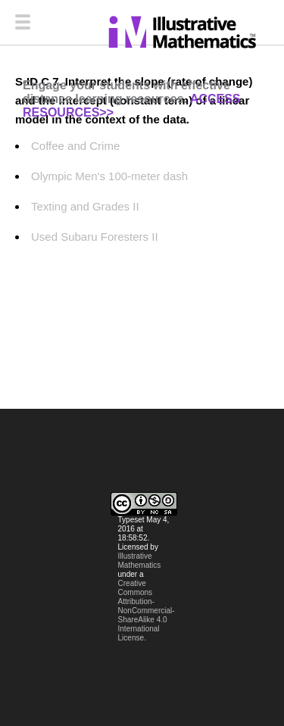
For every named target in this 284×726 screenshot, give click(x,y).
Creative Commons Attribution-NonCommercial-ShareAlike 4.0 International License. (146, 610)
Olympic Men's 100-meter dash (109, 176)
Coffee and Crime (75, 145)
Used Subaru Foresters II (94, 236)
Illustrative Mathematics (139, 560)
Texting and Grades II (85, 206)
